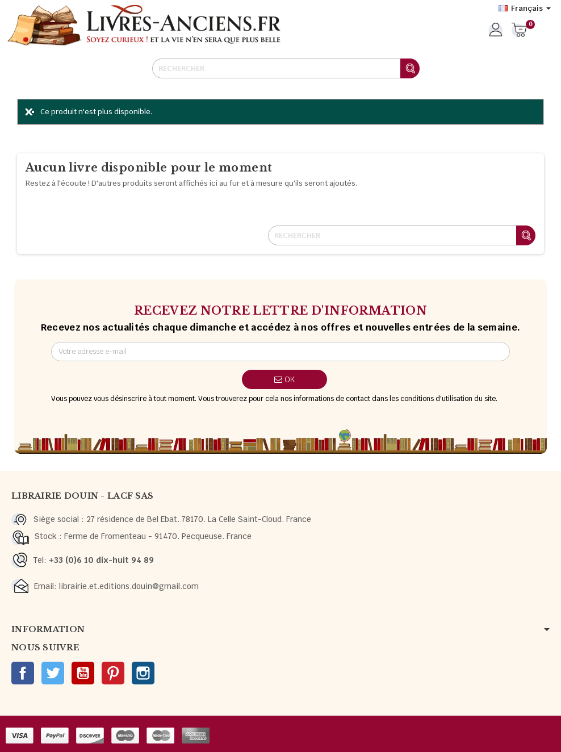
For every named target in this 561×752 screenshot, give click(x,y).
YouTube (83, 673)
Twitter (52, 673)
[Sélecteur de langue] (524, 8)
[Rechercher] (285, 68)
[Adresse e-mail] (280, 351)
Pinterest (113, 673)
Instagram (143, 673)
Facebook (22, 673)
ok (284, 379)
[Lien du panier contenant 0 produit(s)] (519, 31)
